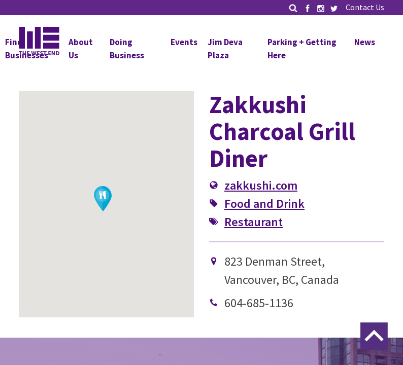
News (364, 42)
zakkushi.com (260, 185)
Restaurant (253, 222)
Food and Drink (264, 203)
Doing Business (127, 48)
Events (184, 42)
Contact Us (365, 7)
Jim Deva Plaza (225, 48)
